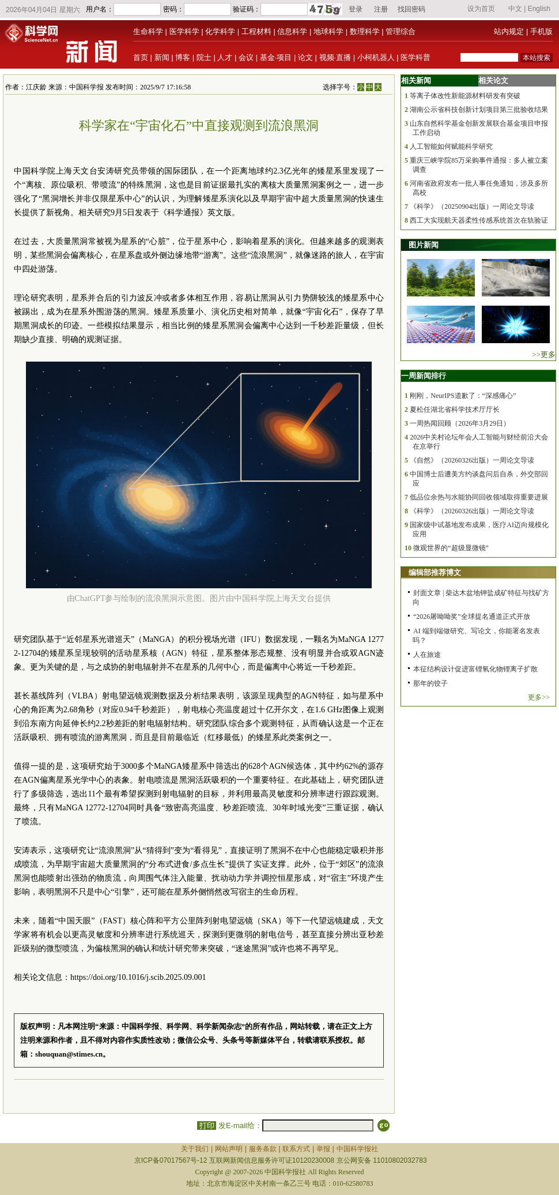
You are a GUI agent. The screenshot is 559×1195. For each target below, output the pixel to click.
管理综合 (401, 31)
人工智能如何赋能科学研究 (451, 146)
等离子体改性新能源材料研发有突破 (465, 96)
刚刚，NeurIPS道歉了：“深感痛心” (463, 396)
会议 (246, 57)
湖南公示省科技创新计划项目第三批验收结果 (479, 110)
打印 (206, 1125)
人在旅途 (427, 655)
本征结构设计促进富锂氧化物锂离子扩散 (475, 669)
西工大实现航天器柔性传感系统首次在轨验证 (479, 220)
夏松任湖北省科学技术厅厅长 (455, 409)
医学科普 (415, 57)
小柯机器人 (376, 57)
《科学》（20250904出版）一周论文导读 (472, 206)
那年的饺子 (430, 683)
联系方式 (296, 1149)
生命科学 (148, 31)
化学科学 (220, 31)
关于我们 (195, 1149)
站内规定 (509, 31)
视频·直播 (335, 57)
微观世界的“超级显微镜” (451, 548)
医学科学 (184, 31)
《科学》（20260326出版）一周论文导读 (472, 511)
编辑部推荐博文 (435, 572)
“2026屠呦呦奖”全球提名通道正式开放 (471, 616)
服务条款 (263, 1149)
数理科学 (365, 31)
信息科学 (292, 31)
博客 (182, 57)
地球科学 (328, 31)
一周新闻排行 (423, 375)
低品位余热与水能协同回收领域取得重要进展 (479, 497)
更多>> (539, 697)
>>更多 (544, 354)
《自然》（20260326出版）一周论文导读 (472, 460)
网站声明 (229, 1149)
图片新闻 (424, 244)
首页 (140, 57)
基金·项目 (276, 57)
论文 (305, 57)
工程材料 (256, 31)
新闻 (161, 57)
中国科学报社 (357, 1149)
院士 (204, 57)
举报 (323, 1149)
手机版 (541, 31)
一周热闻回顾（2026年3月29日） (460, 423)
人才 (224, 57)
